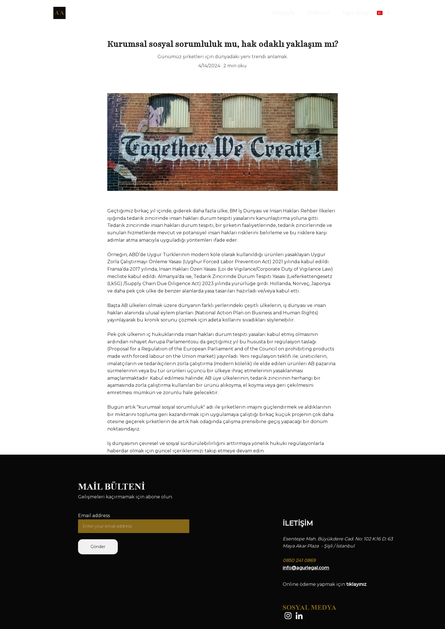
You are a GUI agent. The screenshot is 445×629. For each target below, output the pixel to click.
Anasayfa (283, 13)
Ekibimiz (318, 13)
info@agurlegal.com (306, 568)
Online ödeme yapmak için (314, 584)
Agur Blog (355, 13)
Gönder (98, 546)
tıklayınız (356, 584)
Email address (94, 515)
